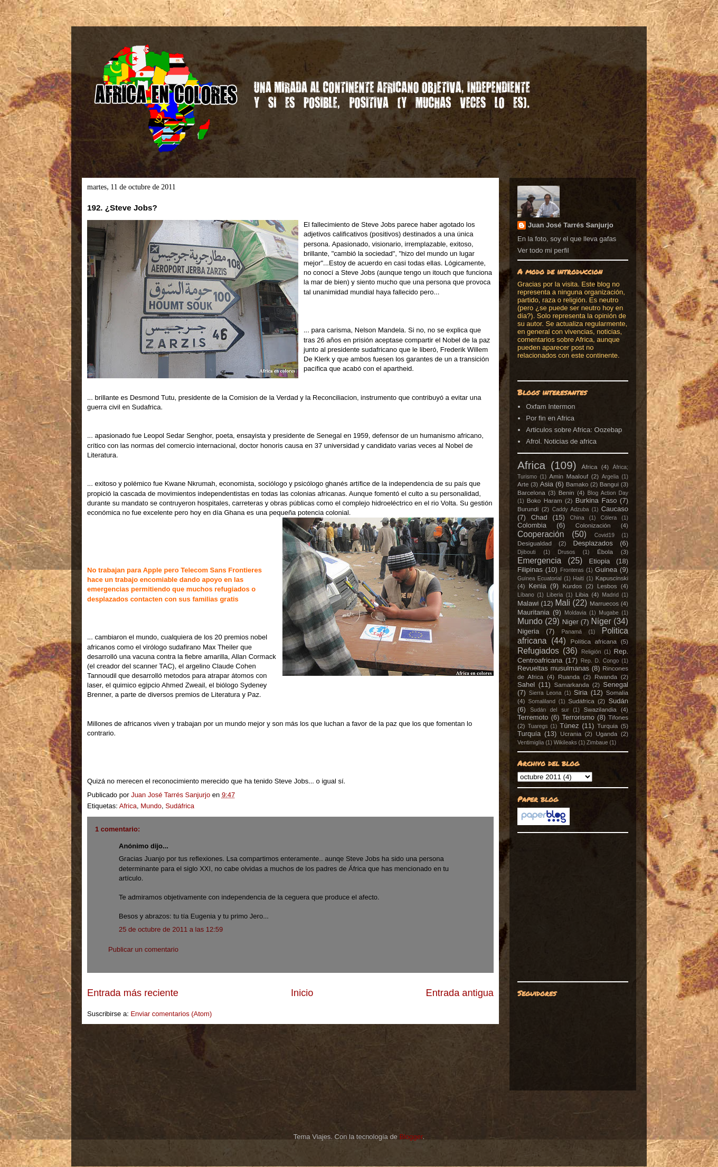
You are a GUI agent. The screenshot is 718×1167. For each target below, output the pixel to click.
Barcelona (531, 492)
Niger (570, 622)
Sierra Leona (545, 693)
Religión (591, 652)
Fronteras (571, 570)
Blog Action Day (608, 493)
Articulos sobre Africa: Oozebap (574, 430)
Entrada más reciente (132, 993)
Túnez (569, 726)
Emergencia (539, 560)
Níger (601, 621)
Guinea (606, 569)
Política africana (594, 641)
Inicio (302, 993)
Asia (546, 484)
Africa (128, 806)
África (590, 466)
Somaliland (541, 701)
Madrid (610, 595)
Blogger (410, 1137)
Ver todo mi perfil (543, 250)
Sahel (526, 684)
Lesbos (607, 585)
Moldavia (575, 613)
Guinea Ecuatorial (539, 578)
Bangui (609, 484)
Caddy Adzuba (570, 509)
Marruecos (604, 603)
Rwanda (605, 676)
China (577, 518)
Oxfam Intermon (550, 406)
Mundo (151, 806)
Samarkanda (571, 684)
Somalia (617, 692)
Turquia (607, 725)
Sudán (618, 701)
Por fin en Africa (550, 418)
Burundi (527, 508)
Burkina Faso (596, 500)
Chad (539, 517)
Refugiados (538, 650)
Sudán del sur (549, 710)
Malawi (527, 603)
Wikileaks (565, 742)
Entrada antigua (460, 993)
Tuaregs (538, 726)
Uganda (606, 733)
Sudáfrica (179, 806)
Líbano (525, 595)
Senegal (615, 684)
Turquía (529, 734)
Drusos (566, 552)
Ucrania (570, 733)
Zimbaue (597, 742)
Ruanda (569, 676)
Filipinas (530, 569)
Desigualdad (534, 543)
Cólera (609, 518)
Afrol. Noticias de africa (561, 441)
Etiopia (599, 561)
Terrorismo (578, 717)
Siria (581, 692)
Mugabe (609, 613)
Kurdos (572, 585)
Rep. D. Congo (600, 661)
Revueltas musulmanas (553, 668)
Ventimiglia (530, 742)
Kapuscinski (612, 578)
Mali (562, 602)
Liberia (554, 595)
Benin (566, 492)
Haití (578, 578)
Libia (582, 594)
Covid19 (604, 535)
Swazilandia (599, 709)
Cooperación (540, 534)
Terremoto (533, 717)
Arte (522, 484)
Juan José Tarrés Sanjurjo (171, 795)
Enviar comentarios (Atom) (171, 1014)
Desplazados (593, 543)
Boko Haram (544, 500)
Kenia (537, 586)
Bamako (577, 484)
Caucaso (614, 509)
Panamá (571, 632)
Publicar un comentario (143, 949)
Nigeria (528, 631)
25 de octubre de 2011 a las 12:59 (171, 929)
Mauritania (533, 612)
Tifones (618, 717)
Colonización (593, 525)
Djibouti (526, 552)
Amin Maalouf (568, 476)
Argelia (610, 477)
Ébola (605, 551)
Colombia (531, 525)
